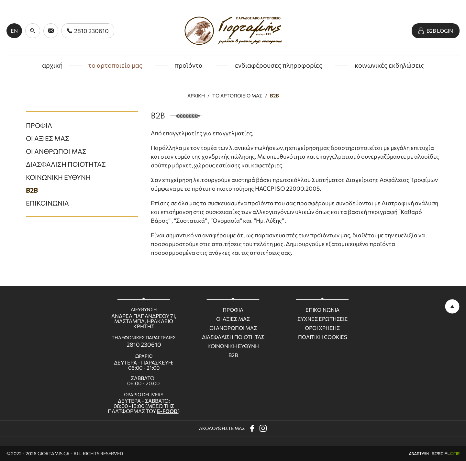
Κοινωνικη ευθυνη (233, 346)
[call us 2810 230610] (87, 30)
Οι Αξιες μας (233, 318)
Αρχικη (196, 95)
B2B (274, 95)
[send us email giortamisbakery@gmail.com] (50, 30)
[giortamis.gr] (233, 31)
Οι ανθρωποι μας (233, 328)
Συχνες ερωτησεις (322, 318)
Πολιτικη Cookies (322, 337)
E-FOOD (167, 411)
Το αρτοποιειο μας (237, 95)
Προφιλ (233, 309)
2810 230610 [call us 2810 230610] (144, 344)
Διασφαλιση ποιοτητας (233, 337)
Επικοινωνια (322, 309)
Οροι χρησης (322, 328)
